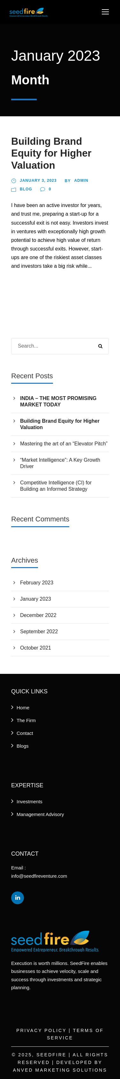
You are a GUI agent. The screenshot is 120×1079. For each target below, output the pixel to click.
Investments (29, 801)
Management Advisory (40, 814)
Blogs (23, 746)
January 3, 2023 (38, 180)
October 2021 (35, 648)
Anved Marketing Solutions (60, 1070)
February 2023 (36, 582)
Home (23, 707)
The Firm (26, 720)
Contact (25, 733)
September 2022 (39, 631)
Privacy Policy (41, 1030)
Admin (81, 180)
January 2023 (35, 599)
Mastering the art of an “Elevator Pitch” (64, 443)
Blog (26, 189)
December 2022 (38, 615)
